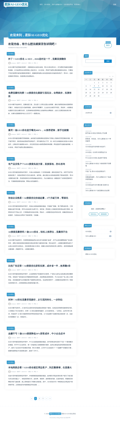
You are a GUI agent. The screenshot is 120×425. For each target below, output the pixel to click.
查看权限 (104, 214)
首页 (41, 4)
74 (30, 236)
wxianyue (13, 63)
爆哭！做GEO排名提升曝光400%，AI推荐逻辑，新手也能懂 (38, 130)
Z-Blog (58, 417)
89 (30, 270)
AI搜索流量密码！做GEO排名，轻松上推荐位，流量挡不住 (38, 232)
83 (30, 63)
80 (30, 168)
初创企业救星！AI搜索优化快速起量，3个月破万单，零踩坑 (38, 198)
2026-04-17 (22, 63)
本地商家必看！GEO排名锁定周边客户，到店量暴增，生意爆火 (40, 367)
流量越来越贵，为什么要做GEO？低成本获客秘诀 (98, 177)
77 (30, 134)
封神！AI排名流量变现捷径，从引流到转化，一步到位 (35, 299)
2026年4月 (88, 72)
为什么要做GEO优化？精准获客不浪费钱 (98, 164)
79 (30, 304)
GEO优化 (47, 4)
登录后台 (94, 214)
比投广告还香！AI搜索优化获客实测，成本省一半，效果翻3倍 (39, 266)
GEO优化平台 (68, 4)
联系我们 (77, 4)
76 (30, 100)
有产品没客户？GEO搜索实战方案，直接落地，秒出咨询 (36, 164)
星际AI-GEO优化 (15, 4)
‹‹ (31, 398)
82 (30, 337)
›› (50, 398)
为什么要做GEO (57, 4)
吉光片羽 (67, 417)
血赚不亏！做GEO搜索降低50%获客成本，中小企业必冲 (36, 333)
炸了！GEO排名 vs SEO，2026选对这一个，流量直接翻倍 (37, 59)
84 (30, 371)
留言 (108, 44)
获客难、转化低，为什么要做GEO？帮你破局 (98, 139)
